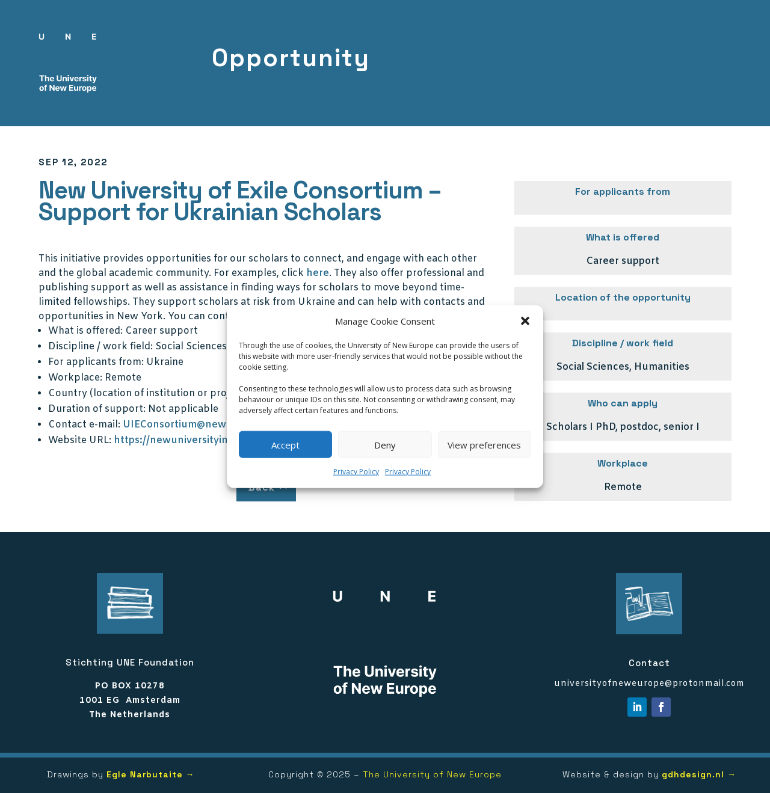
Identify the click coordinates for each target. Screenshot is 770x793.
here (317, 273)
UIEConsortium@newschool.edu (201, 424)
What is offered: (85, 331)
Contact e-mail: (84, 424)
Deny (385, 445)
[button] (525, 321)
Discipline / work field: (100, 346)
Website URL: (79, 440)
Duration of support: (97, 409)
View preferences (484, 445)
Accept (285, 445)
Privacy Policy (356, 472)
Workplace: (75, 378)
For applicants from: (96, 362)
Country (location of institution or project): (149, 393)
